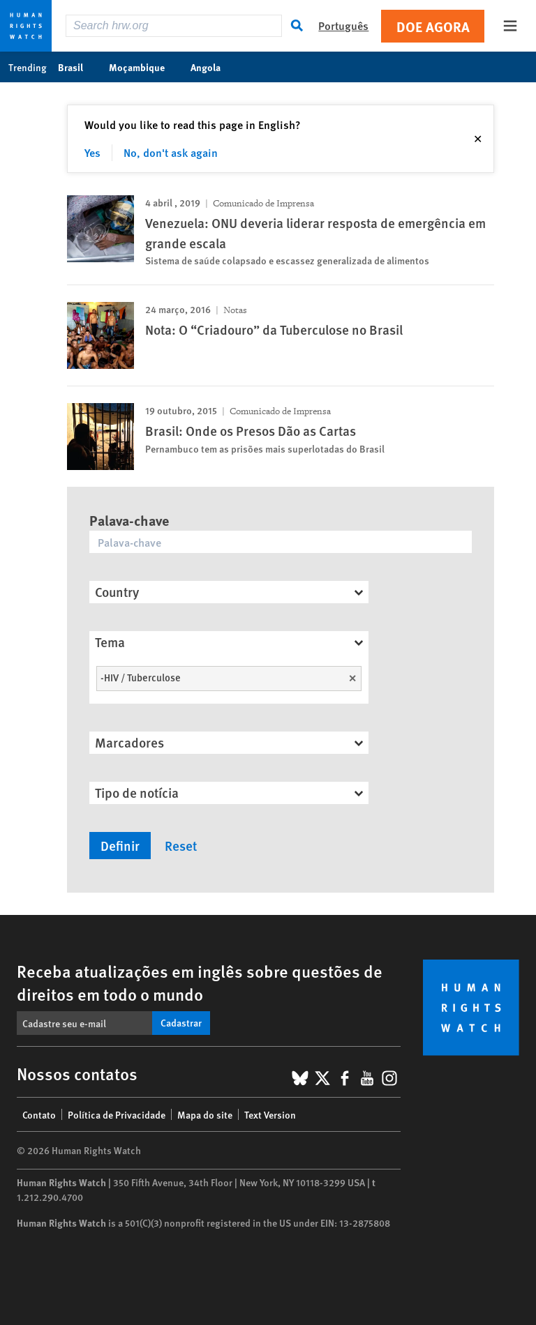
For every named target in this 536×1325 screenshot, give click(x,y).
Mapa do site (204, 1114)
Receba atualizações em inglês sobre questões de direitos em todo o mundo (199, 982)
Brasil (78, 67)
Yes (92, 152)
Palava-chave (129, 520)
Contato (39, 1114)
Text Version (270, 1114)
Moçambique (144, 67)
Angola (213, 67)
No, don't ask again (171, 152)
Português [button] (343, 25)
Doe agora (433, 26)
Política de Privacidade (116, 1114)
